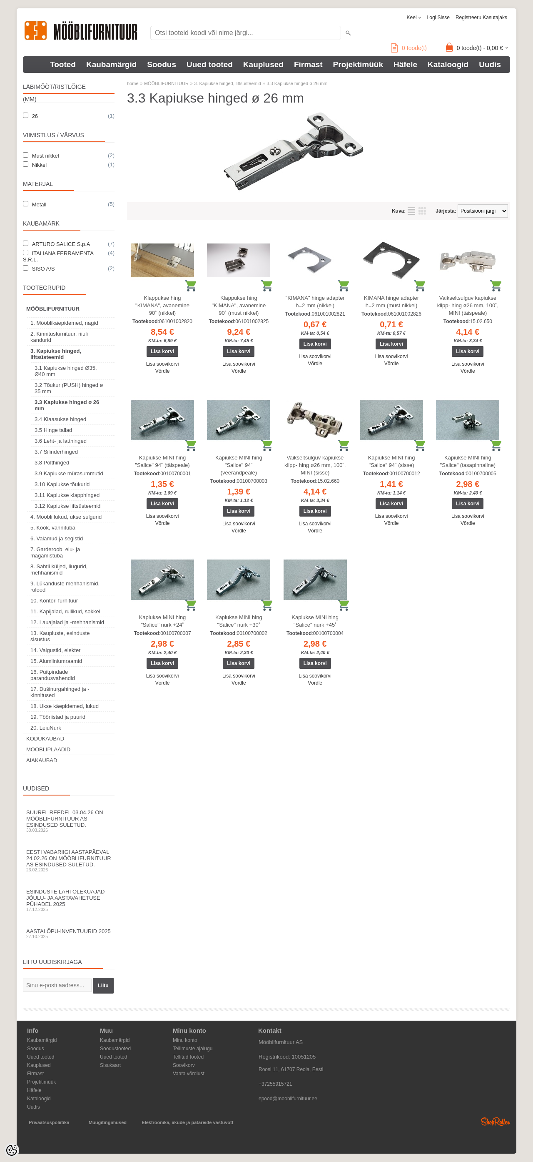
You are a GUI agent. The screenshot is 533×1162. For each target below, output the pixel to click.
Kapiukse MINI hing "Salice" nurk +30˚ (238, 621)
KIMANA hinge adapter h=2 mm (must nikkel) (391, 302)
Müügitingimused (108, 1122)
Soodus (161, 64)
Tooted (63, 64)
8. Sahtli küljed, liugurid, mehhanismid (58, 569)
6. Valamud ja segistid (56, 538)
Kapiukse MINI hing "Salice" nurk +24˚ (162, 621)
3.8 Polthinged (52, 462)
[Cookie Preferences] (11, 1150)
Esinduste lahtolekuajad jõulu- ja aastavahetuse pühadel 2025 (68, 900)
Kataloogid (448, 64)
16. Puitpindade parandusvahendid (52, 675)
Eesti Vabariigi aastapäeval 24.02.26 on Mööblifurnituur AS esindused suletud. (68, 860)
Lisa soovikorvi (162, 364)
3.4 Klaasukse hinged (60, 419)
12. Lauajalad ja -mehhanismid (67, 622)
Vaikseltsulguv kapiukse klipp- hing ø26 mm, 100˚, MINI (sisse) (315, 465)
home (133, 83)
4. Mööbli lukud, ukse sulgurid (66, 517)
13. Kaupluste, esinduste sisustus (60, 636)
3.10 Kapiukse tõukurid (62, 484)
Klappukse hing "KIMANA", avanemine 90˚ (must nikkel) (239, 305)
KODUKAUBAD (45, 738)
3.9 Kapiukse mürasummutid (69, 473)
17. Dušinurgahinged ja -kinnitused (60, 692)
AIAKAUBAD (41, 760)
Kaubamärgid (111, 64)
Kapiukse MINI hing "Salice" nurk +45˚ (315, 621)
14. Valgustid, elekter (55, 650)
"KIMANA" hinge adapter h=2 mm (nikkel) (315, 302)
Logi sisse (438, 17)
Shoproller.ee (495, 1121)
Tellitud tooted (188, 1057)
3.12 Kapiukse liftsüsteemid (67, 506)
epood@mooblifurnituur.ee (288, 1099)
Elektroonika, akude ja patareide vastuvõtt (187, 1122)
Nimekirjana (411, 211)
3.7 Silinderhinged (56, 452)
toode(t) (409, 48)
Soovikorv (184, 1065)
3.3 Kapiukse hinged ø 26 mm (67, 405)
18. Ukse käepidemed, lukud (64, 706)
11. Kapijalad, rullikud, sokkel (65, 611)
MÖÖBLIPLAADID (48, 749)
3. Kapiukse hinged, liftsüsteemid (55, 354)
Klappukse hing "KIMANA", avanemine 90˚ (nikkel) (162, 305)
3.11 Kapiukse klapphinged (67, 495)
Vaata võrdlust (188, 1074)
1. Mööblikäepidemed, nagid (64, 323)
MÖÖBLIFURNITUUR (53, 309)
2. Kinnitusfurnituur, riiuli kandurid (59, 337)
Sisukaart (110, 1065)
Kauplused (263, 64)
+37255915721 (275, 1084)
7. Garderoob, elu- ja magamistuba (55, 552)
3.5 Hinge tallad (53, 430)
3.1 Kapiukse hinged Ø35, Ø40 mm (66, 371)
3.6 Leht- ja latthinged (61, 441)
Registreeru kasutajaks (481, 17)
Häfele (405, 64)
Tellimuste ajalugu (192, 1049)
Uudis (490, 64)
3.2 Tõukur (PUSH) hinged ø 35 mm (69, 388)
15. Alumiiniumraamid (56, 661)
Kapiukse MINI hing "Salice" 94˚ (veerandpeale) (238, 465)
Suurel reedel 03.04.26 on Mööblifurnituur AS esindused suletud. (68, 821)
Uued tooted (210, 64)
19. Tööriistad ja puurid (57, 717)
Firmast (308, 64)
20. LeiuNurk (45, 728)
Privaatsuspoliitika (49, 1122)
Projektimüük (358, 64)
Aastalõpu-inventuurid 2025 (68, 933)
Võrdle (162, 371)
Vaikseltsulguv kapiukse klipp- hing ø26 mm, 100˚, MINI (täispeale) (467, 305)
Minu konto (185, 1040)
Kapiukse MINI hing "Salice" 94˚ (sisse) (391, 461)
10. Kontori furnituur (54, 600)
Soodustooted (115, 1049)
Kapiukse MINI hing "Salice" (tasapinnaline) (468, 461)
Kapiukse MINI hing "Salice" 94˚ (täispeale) (162, 461)
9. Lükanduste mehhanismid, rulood (65, 586)
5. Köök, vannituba (52, 528)
